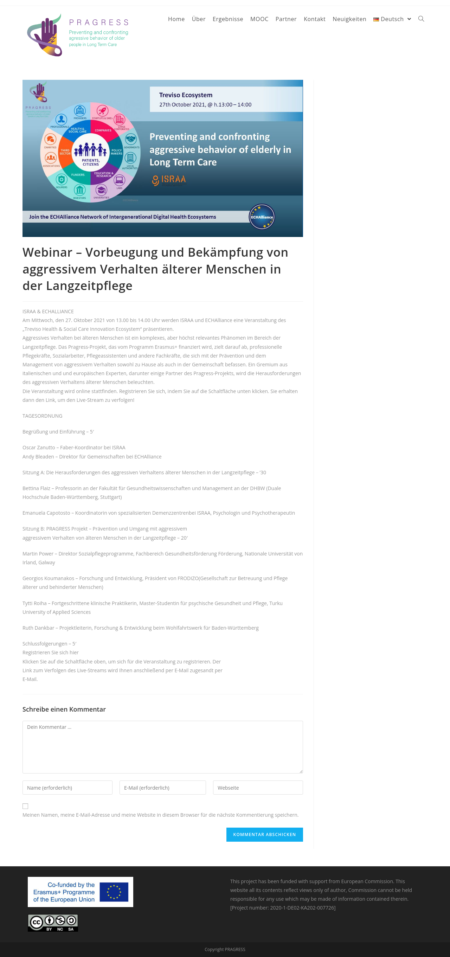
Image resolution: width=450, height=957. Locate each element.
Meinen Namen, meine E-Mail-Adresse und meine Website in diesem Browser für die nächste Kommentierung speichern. (160, 814)
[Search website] (421, 19)
